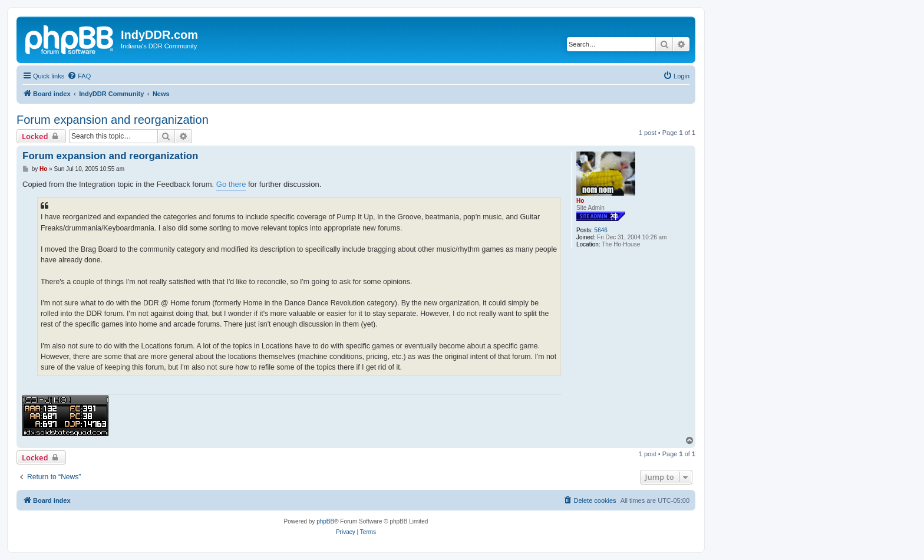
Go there (231, 184)
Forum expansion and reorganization (112, 119)
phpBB (325, 521)
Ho (580, 200)
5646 (601, 230)
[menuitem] (79, 76)
